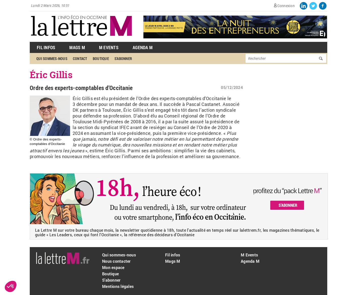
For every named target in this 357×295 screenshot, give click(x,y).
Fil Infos (46, 47)
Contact (80, 58)
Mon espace (113, 267)
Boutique (101, 58)
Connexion (286, 5)
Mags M (77, 47)
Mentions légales (118, 286)
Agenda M (143, 47)
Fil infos (172, 254)
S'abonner (123, 58)
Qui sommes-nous (51, 58)
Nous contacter (116, 261)
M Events (108, 47)
